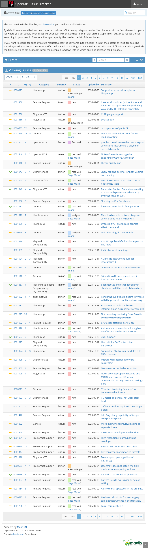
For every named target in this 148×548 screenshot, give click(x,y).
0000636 (18, 474)
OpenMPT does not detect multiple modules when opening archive (120, 467)
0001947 (18, 142)
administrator (17, 534)
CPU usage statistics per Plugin (117, 322)
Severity (61, 84)
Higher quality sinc (111, 163)
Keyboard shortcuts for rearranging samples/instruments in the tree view (121, 499)
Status (76, 84)
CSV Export (12, 77)
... (127, 77)
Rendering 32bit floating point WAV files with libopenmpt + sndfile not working (122, 298)
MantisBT (22, 527)
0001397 (18, 480)
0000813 (18, 497)
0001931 (18, 305)
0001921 (18, 437)
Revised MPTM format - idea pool (119, 446)
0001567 (18, 284)
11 (122, 77)
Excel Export (28, 77)
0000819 (18, 389)
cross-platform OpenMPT (114, 128)
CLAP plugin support (112, 114)
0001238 (18, 506)
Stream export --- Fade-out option (119, 368)
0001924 (18, 351)
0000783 (18, 128)
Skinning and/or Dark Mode (116, 201)
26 (25, 314)
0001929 (18, 215)
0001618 (18, 276)
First (66, 77)
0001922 (18, 322)
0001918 (18, 457)
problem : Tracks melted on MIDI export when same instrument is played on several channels (122, 146)
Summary (106, 84)
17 (30, 133)
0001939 (18, 223)
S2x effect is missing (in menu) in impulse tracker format (118, 390)
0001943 (18, 171)
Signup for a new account (42, 12)
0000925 (18, 90)
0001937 (18, 206)
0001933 (18, 267)
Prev (73, 77)
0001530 (18, 114)
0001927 (18, 342)
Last (140, 77)
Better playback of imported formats (120, 452)
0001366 (18, 119)
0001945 (18, 180)
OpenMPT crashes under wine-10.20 (120, 267)
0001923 (18, 397)
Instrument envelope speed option (120, 432)
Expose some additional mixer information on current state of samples (122, 307)
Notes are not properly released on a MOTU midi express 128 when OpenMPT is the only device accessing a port (122, 378)
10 (117, 77)
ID (18, 84)
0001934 (18, 258)
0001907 (18, 406)
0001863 (18, 368)
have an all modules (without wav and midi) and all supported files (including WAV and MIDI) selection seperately (121, 106)
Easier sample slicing (112, 506)
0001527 (18, 336)
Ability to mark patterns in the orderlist (122, 488)
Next (133, 77)
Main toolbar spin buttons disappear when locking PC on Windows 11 (120, 216)
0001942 (18, 189)
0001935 (18, 250)
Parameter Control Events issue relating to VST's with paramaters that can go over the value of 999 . (122, 192)
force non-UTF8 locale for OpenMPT (120, 206)
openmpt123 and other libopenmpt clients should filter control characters (121, 286)
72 (25, 128)
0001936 (18, 241)
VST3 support (108, 336)
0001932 (18, 296)
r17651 (118, 279)
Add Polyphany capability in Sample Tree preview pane (120, 416)
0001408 (18, 359)
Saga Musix (74, 157)
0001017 (18, 314)
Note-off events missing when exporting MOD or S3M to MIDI (117, 156)
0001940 (18, 163)
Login (25, 12)
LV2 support (107, 119)
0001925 (18, 373)
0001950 (18, 102)
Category (44, 84)
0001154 (18, 488)
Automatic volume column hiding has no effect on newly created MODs (121, 330)
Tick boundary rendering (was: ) (121, 315)
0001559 (18, 133)
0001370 (18, 432)
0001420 (18, 415)
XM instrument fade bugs (114, 250)
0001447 (18, 452)
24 (25, 133)
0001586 (18, 201)
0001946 (18, 154)
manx (71, 96)
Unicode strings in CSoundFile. (117, 232)
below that (49, 24)
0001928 (18, 328)
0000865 (18, 446)
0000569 (18, 232)
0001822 (18, 423)
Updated (92, 84)
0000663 (18, 465)
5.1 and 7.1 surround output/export (120, 474)
